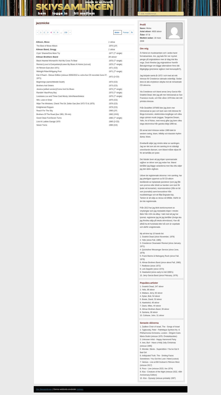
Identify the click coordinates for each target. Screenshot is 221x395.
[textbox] (161, 14)
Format (126, 32)
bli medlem (84, 13)
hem (42, 13)
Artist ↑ (117, 32)
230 (65, 32)
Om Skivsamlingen (44, 389)
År (132, 32)
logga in (60, 13)
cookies (80, 389)
